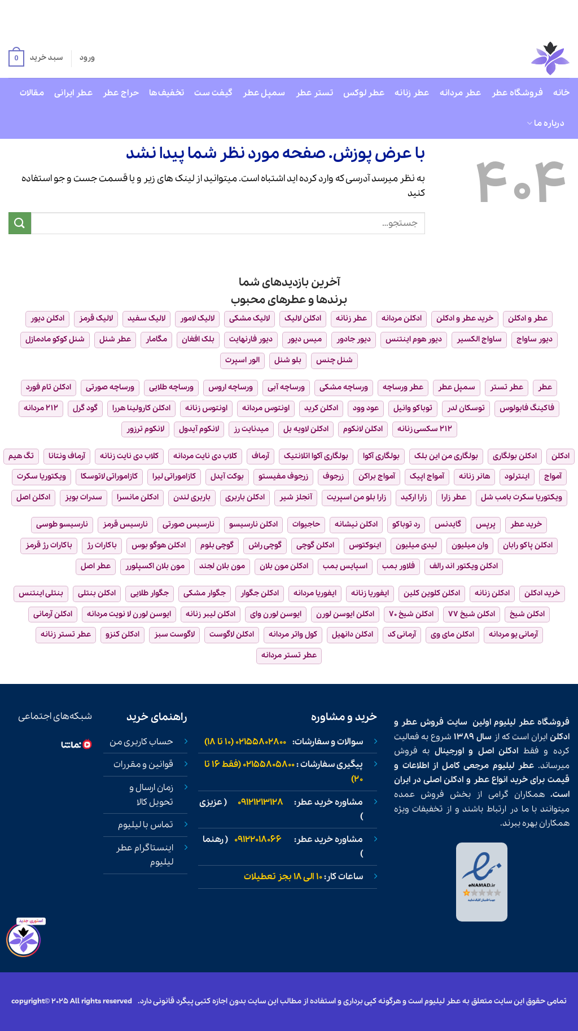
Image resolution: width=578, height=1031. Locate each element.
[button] (35, 58)
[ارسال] (19, 223)
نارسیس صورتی (188, 524)
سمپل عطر (264, 93)
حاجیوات (306, 524)
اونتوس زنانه (206, 408)
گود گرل (85, 408)
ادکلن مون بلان (284, 566)
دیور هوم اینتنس (414, 339)
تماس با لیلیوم (145, 825)
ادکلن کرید (321, 408)
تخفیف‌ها (166, 93)
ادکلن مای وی (452, 634)
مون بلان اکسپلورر (155, 566)
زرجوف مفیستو (283, 476)
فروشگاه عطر (517, 93)
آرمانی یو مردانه (513, 634)
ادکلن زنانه (492, 593)
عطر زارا (453, 497)
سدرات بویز (83, 497)
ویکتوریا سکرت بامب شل (521, 497)
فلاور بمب (398, 566)
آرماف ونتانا (67, 456)
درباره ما (545, 123)
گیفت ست (213, 93)
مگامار (156, 339)
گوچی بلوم (217, 545)
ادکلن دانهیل (352, 634)
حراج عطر (121, 93)
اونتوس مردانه (266, 408)
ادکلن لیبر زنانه (210, 614)
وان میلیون (470, 545)
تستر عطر (314, 93)
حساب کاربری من (141, 742)
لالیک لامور (197, 318)
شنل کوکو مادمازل (55, 339)
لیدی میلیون (416, 545)
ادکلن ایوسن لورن (345, 614)
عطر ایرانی (73, 93)
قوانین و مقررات (143, 764)
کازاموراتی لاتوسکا (109, 476)
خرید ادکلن (542, 593)
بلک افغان (198, 339)
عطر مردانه (460, 93)
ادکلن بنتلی (97, 593)
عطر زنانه (412, 93)
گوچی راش (265, 545)
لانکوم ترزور (145, 429)
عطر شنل (115, 339)
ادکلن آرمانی (52, 614)
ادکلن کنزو (122, 634)
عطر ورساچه (403, 387)
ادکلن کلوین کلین (432, 593)
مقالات (32, 93)
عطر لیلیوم (514, 722)
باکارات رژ (102, 545)
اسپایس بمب (345, 566)
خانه (561, 93)
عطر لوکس (363, 93)
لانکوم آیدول (199, 429)
